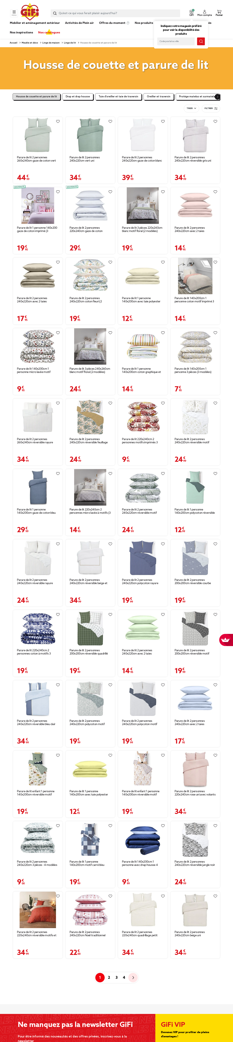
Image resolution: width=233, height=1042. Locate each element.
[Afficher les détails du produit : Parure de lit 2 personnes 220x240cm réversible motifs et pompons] (37, 910)
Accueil (13, 43)
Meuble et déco (29, 43)
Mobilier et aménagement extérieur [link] (35, 23)
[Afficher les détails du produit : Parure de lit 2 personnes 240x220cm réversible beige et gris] (90, 557)
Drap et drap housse (78, 96)
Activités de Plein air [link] (79, 23)
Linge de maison (51, 43)
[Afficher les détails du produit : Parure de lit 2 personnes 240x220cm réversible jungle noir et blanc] (195, 839)
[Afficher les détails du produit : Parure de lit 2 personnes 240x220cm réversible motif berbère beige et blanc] (195, 417)
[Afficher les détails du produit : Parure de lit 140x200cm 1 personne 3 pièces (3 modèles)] (195, 346)
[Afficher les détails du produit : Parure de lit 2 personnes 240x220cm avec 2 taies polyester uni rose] (195, 205)
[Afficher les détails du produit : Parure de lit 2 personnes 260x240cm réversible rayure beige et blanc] (37, 417)
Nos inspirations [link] (21, 32)
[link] (144, 28)
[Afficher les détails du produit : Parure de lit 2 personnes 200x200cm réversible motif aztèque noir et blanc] (195, 628)
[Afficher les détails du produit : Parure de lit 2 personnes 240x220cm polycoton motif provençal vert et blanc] (90, 698)
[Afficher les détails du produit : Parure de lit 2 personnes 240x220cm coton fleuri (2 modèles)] (90, 276)
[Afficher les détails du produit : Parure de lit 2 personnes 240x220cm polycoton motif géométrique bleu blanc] (142, 698)
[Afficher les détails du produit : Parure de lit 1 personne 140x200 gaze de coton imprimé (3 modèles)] (37, 205)
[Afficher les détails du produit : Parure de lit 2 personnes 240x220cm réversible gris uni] (195, 135)
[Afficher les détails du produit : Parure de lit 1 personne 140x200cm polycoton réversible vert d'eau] (195, 487)
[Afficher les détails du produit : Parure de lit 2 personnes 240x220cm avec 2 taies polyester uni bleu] (195, 698)
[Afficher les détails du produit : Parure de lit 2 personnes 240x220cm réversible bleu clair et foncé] (37, 698)
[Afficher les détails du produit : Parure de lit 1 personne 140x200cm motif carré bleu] (90, 839)
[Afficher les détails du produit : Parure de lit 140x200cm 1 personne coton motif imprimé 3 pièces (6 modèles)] (195, 276)
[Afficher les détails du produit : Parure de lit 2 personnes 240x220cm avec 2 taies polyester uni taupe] (37, 276)
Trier (190, 108)
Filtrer (211, 108)
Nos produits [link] (144, 23)
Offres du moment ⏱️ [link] (114, 23)
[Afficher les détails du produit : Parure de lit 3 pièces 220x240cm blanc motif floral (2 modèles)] (142, 205)
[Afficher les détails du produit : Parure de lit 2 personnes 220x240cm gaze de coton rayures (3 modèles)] (90, 205)
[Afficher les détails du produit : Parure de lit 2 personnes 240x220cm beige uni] (195, 910)
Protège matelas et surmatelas (197, 96)
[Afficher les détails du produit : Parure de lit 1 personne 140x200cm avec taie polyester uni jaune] (90, 769)
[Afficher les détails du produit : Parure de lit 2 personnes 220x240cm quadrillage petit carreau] (142, 910)
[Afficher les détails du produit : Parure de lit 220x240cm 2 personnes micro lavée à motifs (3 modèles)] (90, 487)
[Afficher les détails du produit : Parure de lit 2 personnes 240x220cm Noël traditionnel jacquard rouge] (90, 910)
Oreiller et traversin (158, 96)
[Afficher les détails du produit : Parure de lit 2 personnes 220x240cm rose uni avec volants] (195, 769)
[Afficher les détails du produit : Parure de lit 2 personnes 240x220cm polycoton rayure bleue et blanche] (142, 557)
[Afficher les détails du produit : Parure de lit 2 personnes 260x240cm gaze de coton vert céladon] (37, 135)
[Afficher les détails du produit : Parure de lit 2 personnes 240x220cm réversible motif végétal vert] (142, 487)
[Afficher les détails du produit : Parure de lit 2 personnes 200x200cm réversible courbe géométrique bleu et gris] (195, 557)
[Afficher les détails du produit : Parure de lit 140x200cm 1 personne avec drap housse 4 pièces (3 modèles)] (142, 839)
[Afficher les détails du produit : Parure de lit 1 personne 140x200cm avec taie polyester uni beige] (142, 276)
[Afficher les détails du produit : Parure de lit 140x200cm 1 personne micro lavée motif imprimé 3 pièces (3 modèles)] (37, 346)
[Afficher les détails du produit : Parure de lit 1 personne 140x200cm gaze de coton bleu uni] (37, 487)
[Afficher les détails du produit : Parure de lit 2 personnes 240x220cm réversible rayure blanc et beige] (37, 557)
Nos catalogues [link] (49, 32)
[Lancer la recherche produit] (54, 13)
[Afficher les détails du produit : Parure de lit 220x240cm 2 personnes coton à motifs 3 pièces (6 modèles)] (37, 628)
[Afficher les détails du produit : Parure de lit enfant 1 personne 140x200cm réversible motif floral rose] (142, 769)
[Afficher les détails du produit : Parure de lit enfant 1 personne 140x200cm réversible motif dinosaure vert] (37, 769)
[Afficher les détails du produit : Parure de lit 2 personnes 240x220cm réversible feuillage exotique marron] (90, 417)
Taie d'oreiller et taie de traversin (118, 96)
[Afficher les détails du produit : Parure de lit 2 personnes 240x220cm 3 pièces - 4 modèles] (37, 839)
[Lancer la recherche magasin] (201, 41)
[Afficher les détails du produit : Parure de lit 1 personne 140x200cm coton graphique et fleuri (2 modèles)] (142, 346)
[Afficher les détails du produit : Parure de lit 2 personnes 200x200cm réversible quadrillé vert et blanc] (90, 628)
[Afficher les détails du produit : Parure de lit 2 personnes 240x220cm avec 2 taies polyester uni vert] (142, 628)
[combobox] (115, 13)
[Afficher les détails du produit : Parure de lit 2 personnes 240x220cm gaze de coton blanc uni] (142, 135)
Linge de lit (69, 43)
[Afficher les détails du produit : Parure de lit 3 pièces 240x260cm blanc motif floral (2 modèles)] (90, 346)
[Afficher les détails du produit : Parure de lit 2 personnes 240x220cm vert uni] (90, 135)
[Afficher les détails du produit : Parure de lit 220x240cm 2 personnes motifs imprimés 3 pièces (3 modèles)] (142, 417)
